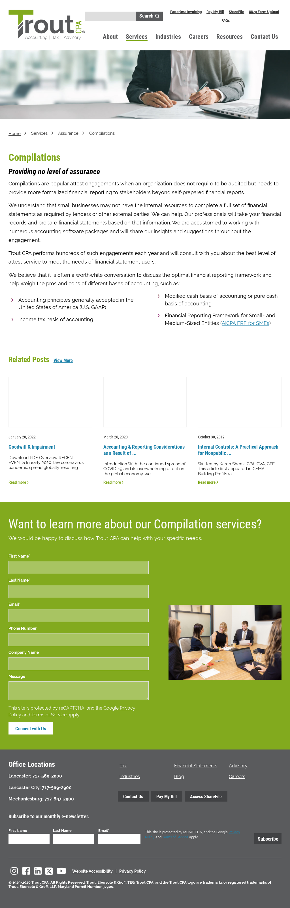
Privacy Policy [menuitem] (132, 870)
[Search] (110, 16)
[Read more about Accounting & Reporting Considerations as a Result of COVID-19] (145, 430)
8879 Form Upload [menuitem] (264, 12)
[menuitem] (14, 870)
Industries (168, 36)
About (110, 36)
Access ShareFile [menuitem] (206, 796)
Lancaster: (19, 775)
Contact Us (264, 36)
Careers (198, 36)
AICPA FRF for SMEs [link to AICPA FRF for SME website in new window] (245, 323)
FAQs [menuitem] (225, 20)
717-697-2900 (59, 798)
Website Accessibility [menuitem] (92, 870)
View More (63, 360)
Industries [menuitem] (130, 775)
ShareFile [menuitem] (236, 12)
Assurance (68, 133)
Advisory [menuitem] (238, 765)
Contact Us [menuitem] (133, 796)
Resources (229, 36)
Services (137, 36)
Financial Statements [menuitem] (195, 765)
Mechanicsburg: (25, 798)
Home (14, 133)
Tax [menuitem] (123, 765)
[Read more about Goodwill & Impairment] (50, 430)
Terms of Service (49, 714)
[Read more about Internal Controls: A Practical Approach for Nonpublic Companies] (240, 430)
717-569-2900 (47, 775)
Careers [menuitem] (237, 775)
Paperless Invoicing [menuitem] (186, 12)
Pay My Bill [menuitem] (215, 12)
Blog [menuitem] (179, 775)
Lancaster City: (24, 786)
